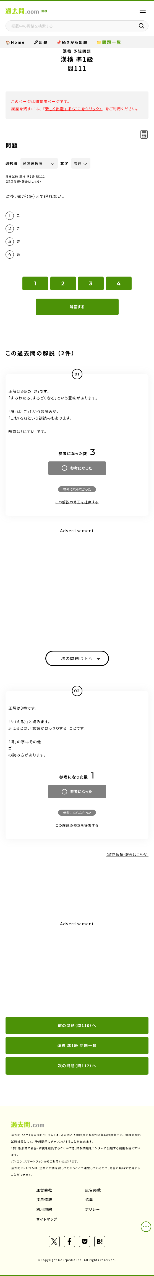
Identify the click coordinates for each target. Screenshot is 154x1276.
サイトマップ (47, 1219)
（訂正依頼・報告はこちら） (24, 181)
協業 (89, 1199)
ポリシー (92, 1209)
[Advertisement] (77, 969)
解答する (77, 306)
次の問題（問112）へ (77, 1065)
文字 (65, 163)
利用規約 (44, 1209)
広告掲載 (93, 1190)
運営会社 (44, 1190)
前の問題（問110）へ (77, 1025)
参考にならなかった (77, 489)
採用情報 (44, 1199)
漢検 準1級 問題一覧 (77, 1045)
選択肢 (12, 163)
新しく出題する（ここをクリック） (73, 108)
